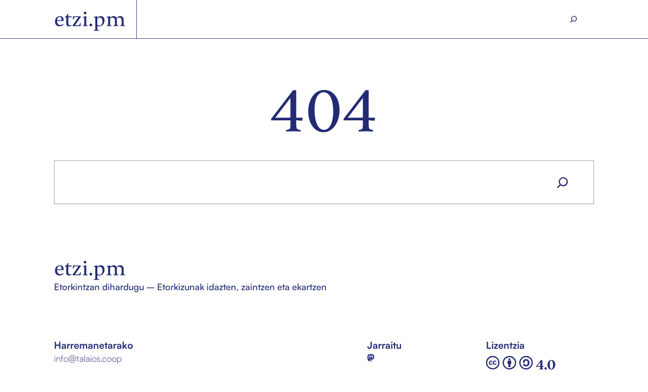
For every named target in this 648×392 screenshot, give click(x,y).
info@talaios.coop (88, 358)
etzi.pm (90, 19)
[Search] (573, 19)
